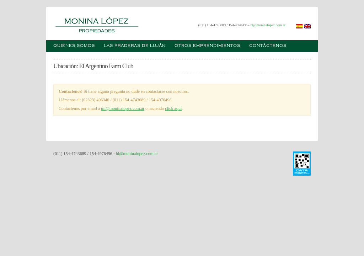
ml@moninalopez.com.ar (122, 108)
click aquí (173, 108)
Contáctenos (268, 46)
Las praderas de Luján (135, 46)
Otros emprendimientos (207, 46)
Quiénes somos (74, 46)
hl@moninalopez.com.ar (267, 25)
